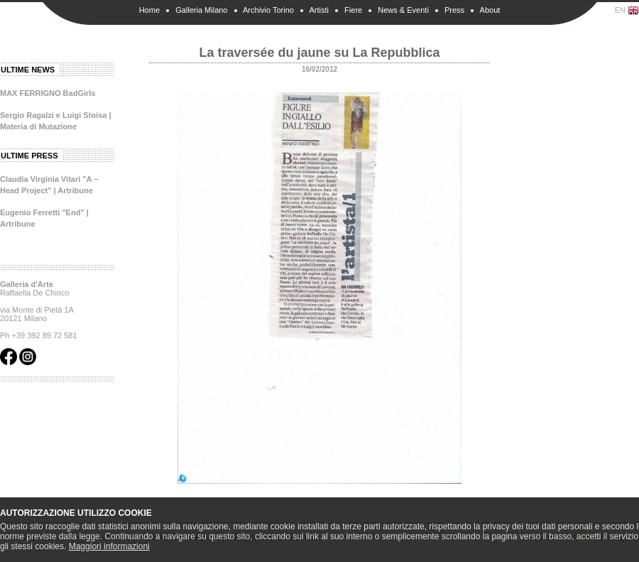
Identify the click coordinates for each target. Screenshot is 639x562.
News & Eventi (403, 10)
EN (627, 10)
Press (454, 10)
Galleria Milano (201, 10)
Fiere (353, 10)
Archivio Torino (268, 10)
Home (149, 10)
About (490, 10)
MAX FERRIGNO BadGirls (47, 93)
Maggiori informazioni (109, 546)
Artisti (319, 10)
